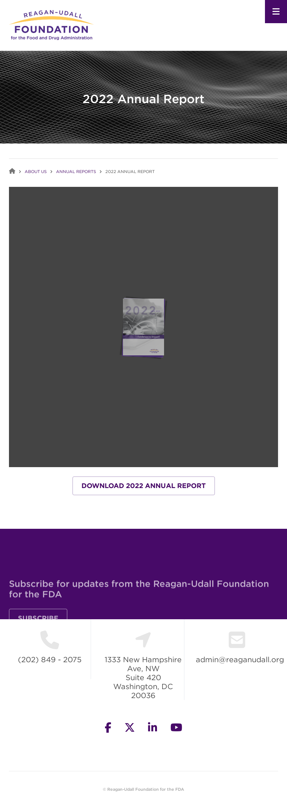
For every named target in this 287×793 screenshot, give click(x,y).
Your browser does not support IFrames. (143, 327)
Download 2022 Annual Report (143, 485)
